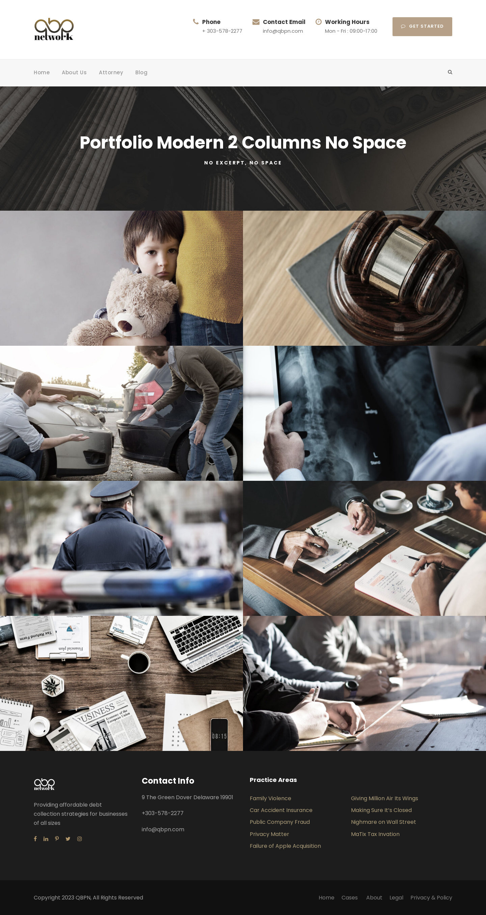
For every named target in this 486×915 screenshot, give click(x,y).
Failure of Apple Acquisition (285, 846)
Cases (350, 897)
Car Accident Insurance (281, 810)
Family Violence (270, 798)
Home (42, 72)
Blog (141, 72)
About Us (74, 72)
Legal (396, 897)
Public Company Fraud (280, 822)
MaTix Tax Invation (375, 834)
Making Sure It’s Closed (381, 810)
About (374, 897)
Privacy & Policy (431, 897)
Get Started (422, 26)
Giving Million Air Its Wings (384, 798)
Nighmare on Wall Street (383, 822)
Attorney (111, 72)
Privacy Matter (269, 834)
